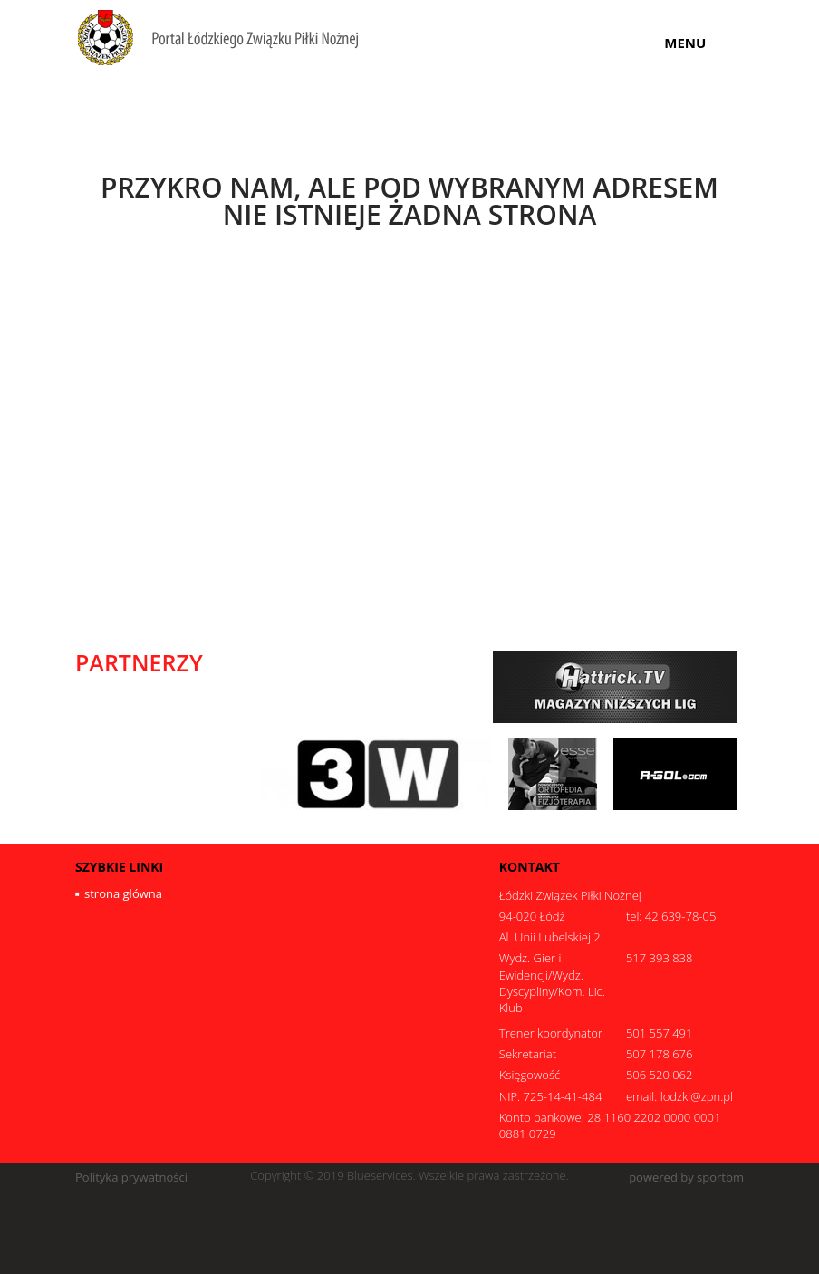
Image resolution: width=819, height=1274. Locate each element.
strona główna (123, 893)
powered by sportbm (686, 1177)
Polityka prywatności (131, 1177)
